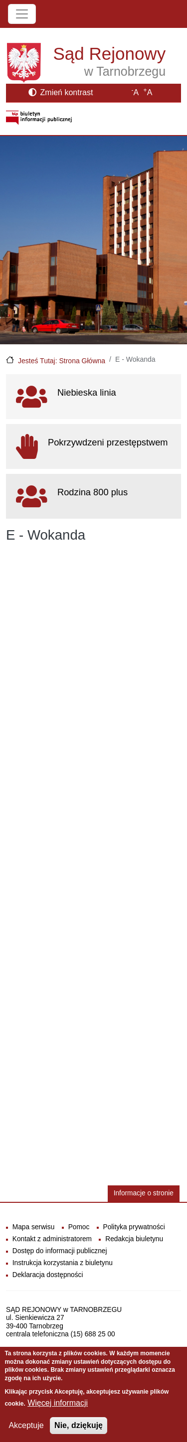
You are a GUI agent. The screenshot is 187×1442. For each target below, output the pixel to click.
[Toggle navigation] (22, 14)
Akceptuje (25, 1425)
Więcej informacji (57, 1403)
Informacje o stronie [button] (144, 1193)
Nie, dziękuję (78, 1425)
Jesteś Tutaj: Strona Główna (61, 361)
